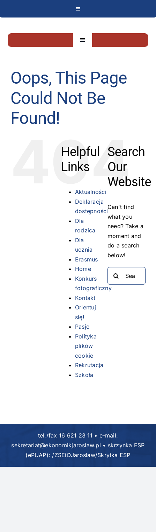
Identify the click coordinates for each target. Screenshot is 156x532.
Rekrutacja (89, 365)
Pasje (82, 326)
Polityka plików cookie (86, 346)
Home (83, 268)
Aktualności (90, 191)
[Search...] (126, 276)
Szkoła (84, 374)
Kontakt (85, 297)
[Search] (116, 276)
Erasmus (86, 259)
